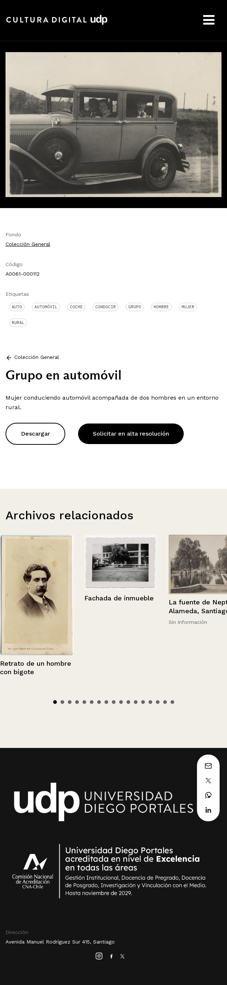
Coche (76, 306)
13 (143, 702)
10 (121, 702)
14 (150, 702)
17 (172, 702)
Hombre (161, 306)
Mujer (188, 306)
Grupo (134, 306)
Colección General (28, 244)
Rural (18, 322)
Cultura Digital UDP (57, 24)
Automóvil (46, 306)
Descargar (35, 433)
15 (158, 702)
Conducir (105, 306)
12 (136, 702)
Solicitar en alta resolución (131, 433)
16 (165, 702)
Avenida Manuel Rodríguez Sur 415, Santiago (60, 942)
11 (128, 702)
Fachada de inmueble (119, 598)
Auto (17, 306)
